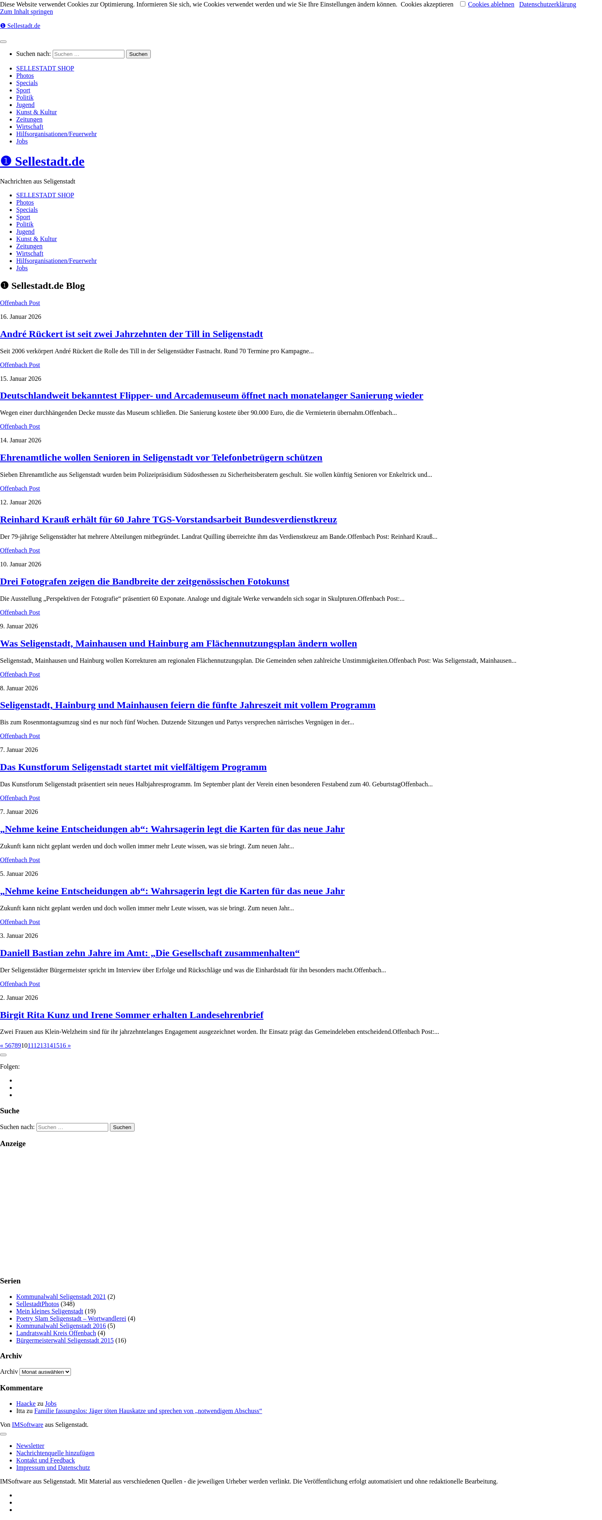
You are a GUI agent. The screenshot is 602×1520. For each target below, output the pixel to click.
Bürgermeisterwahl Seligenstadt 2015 (65, 1340)
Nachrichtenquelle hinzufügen (55, 1453)
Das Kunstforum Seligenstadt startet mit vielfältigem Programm (133, 767)
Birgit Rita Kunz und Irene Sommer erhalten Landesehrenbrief (132, 1015)
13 (43, 1045)
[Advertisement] (243, 1212)
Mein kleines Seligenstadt (49, 1311)
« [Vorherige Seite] (2, 1045)
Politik (25, 97)
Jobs (22, 141)
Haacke (26, 1403)
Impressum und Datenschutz (53, 1467)
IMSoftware (27, 1424)
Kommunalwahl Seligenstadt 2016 (61, 1325)
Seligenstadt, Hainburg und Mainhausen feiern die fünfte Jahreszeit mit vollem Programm (187, 705)
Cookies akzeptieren (427, 4)
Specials (27, 82)
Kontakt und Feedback (45, 1460)
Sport (23, 90)
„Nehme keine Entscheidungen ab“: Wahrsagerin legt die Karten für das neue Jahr (172, 829)
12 (37, 1045)
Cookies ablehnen (491, 4)
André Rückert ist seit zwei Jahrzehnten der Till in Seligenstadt (131, 334)
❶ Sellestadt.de (20, 25)
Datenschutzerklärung (547, 4)
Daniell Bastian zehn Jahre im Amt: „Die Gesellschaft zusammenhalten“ (150, 953)
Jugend (25, 104)
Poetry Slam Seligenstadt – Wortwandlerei (71, 1318)
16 (63, 1045)
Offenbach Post (20, 302)
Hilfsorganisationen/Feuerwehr (56, 133)
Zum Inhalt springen (26, 11)
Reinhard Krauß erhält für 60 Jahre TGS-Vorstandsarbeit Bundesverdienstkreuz (168, 519)
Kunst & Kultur (36, 112)
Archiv (9, 1371)
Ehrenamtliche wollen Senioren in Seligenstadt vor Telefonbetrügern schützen (161, 457)
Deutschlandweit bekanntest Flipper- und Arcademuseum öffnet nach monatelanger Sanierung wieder (211, 395)
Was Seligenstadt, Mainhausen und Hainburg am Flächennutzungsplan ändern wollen (178, 643)
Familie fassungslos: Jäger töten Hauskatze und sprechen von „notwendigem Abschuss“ (148, 1410)
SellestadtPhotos (37, 1303)
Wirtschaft (29, 126)
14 (50, 1045)
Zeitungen (29, 119)
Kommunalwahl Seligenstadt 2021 (61, 1296)
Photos (25, 75)
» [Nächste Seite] (68, 1045)
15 (56, 1045)
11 (31, 1045)
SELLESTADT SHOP (45, 68)
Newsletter (30, 1445)
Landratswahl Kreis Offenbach (56, 1333)
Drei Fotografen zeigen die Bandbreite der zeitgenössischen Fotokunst (144, 581)
